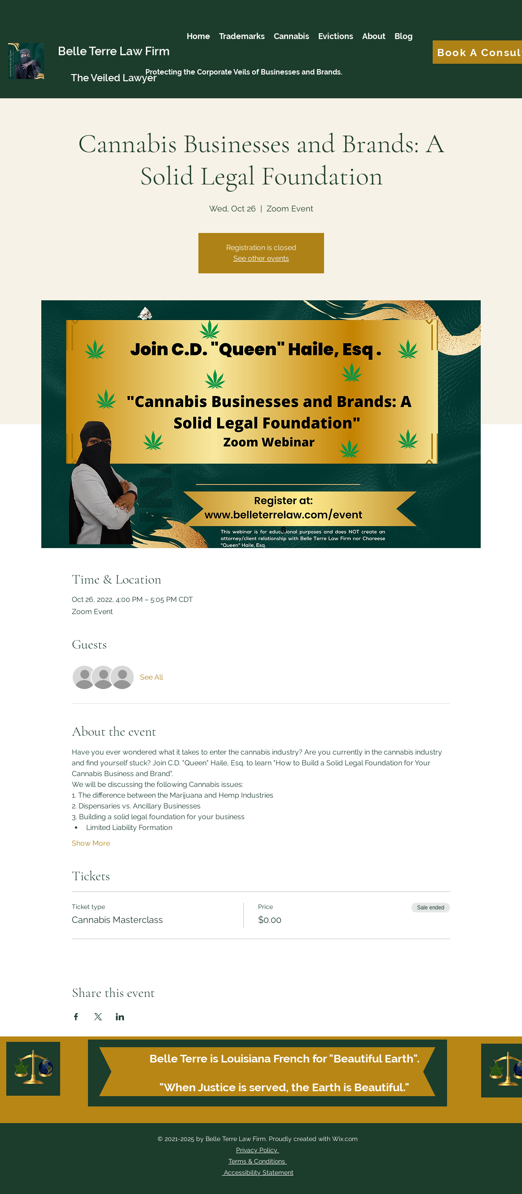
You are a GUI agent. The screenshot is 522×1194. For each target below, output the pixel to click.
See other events (261, 258)
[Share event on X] (98, 1016)
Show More (91, 843)
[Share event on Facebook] (76, 1016)
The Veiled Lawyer (114, 77)
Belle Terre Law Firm (114, 51)
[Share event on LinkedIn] (120, 1016)
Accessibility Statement (258, 1172)
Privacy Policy (256, 1150)
